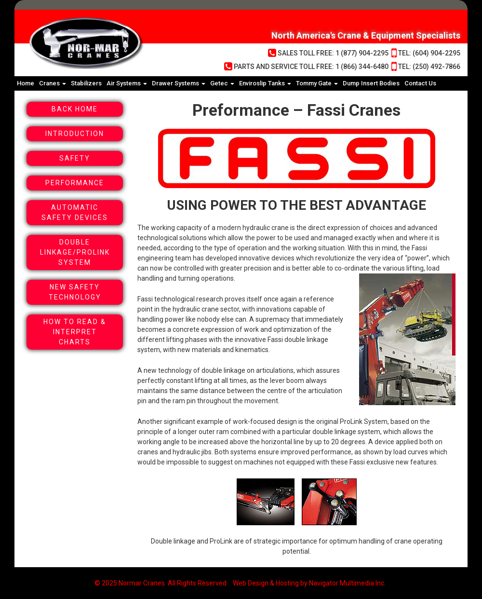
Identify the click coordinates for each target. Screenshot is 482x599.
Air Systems (127, 83)
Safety (74, 158)
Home (25, 83)
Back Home (75, 109)
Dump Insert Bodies (371, 83)
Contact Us (420, 83)
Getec (222, 83)
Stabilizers (86, 83)
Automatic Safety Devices (74, 212)
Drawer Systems (178, 83)
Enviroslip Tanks (265, 83)
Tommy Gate (317, 83)
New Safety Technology (75, 292)
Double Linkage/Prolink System (75, 252)
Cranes (52, 83)
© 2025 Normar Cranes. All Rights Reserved (160, 583)
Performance (74, 183)
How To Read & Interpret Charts (74, 332)
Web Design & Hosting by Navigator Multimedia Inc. (309, 583)
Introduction (74, 133)
